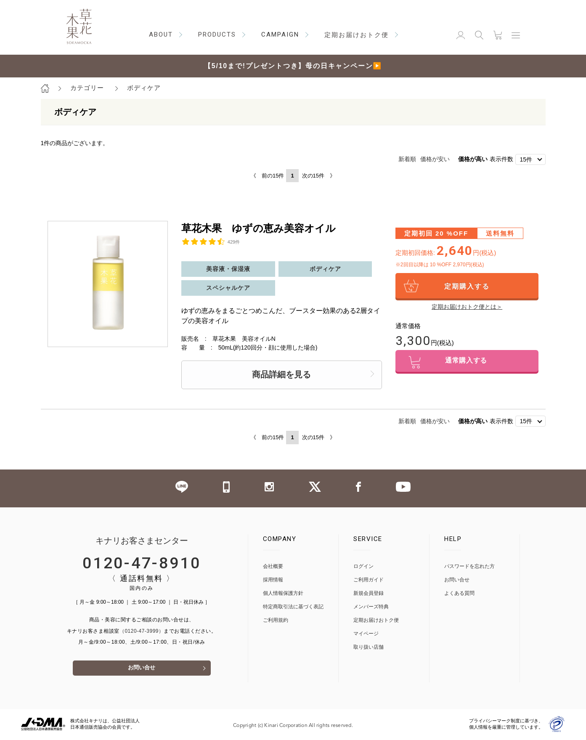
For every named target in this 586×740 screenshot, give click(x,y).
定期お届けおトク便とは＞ (467, 306)
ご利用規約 (275, 620)
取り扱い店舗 (368, 647)
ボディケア (144, 87)
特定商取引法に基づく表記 (293, 607)
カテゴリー (87, 87)
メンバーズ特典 (371, 607)
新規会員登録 (368, 593)
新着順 (407, 159)
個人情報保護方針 (283, 593)
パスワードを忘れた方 (469, 566)
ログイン (363, 566)
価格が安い (435, 159)
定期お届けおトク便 (376, 620)
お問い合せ (141, 669)
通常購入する (467, 362)
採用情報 (273, 580)
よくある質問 (459, 593)
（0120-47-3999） (141, 631)
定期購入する (467, 286)
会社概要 (273, 566)
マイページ (366, 634)
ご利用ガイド (368, 580)
